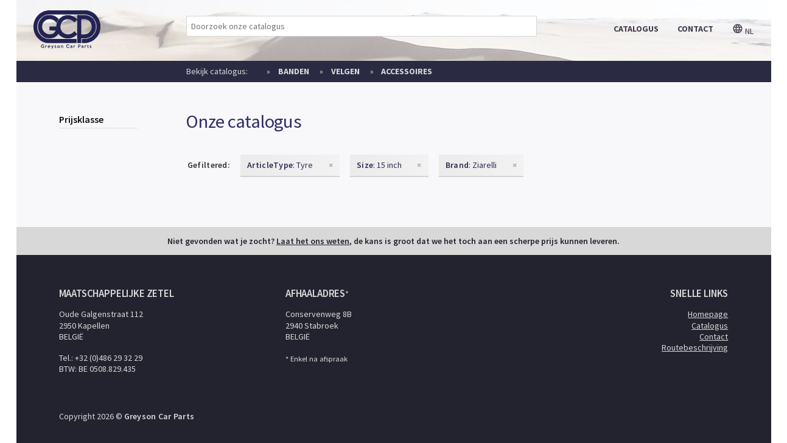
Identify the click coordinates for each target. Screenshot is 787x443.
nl (743, 31)
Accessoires (406, 71)
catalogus (636, 28)
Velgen (345, 71)
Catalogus (709, 325)
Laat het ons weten (312, 240)
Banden (293, 71)
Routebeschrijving (695, 347)
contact (695, 28)
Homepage (708, 314)
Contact (713, 336)
